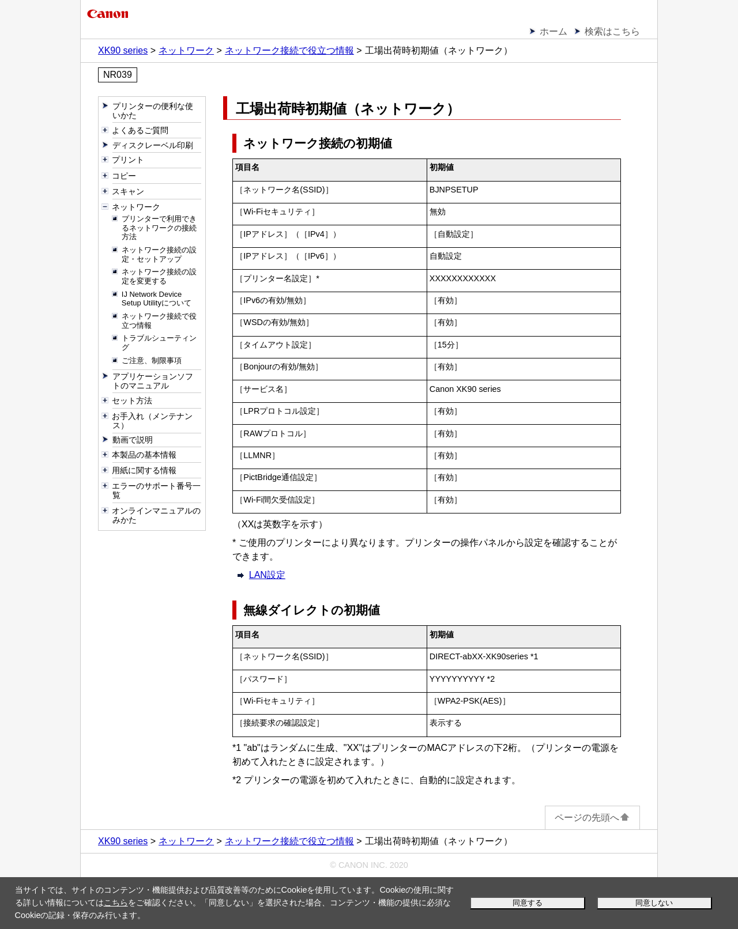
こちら (116, 902)
